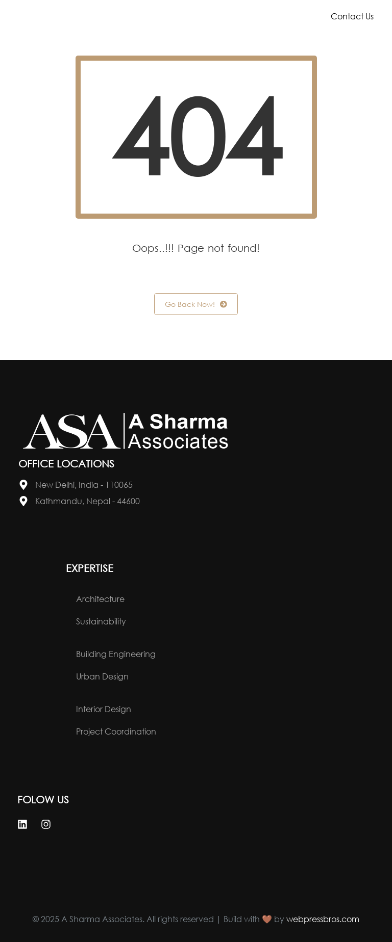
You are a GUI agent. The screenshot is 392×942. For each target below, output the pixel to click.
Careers (241, 39)
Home (103, 16)
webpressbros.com (322, 918)
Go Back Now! (196, 304)
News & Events (145, 39)
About (174, 16)
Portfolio (256, 16)
